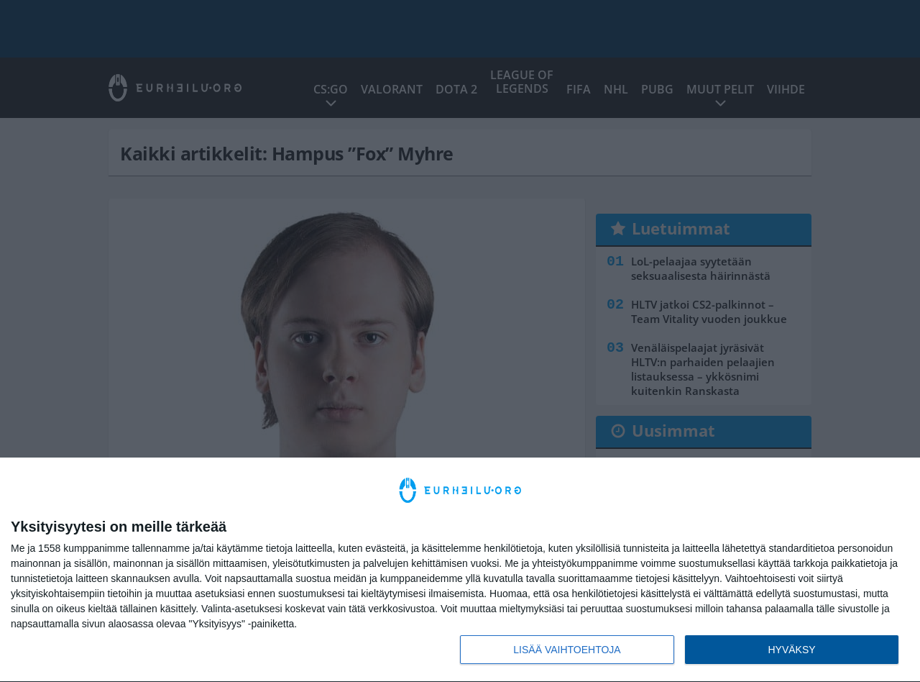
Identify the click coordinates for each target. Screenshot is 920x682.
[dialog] (460, 570)
